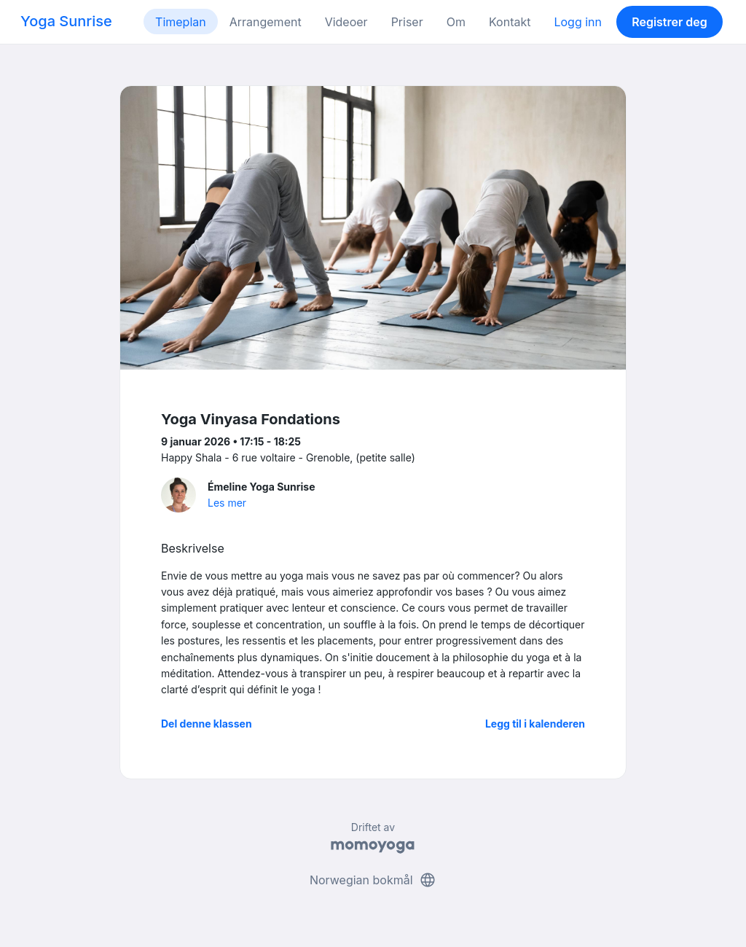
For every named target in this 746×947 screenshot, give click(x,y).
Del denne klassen (206, 723)
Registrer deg (669, 22)
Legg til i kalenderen (535, 723)
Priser (407, 22)
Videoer (346, 22)
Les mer (227, 502)
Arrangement (265, 22)
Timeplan (180, 22)
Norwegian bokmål (373, 880)
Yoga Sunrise (66, 21)
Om (456, 22)
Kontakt (509, 22)
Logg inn (578, 22)
